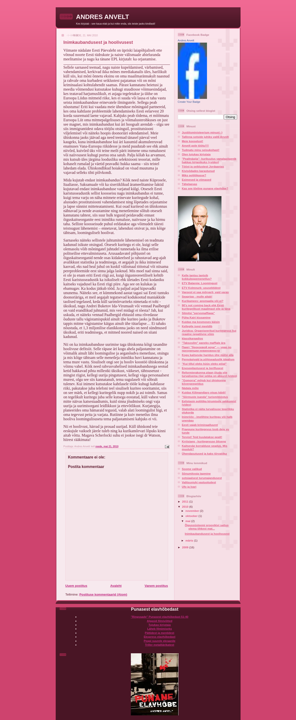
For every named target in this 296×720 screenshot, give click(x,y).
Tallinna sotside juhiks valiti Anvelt (205, 136)
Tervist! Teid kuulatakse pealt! (202, 437)
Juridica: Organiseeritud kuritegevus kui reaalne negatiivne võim (209, 332)
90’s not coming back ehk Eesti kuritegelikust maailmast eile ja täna (206, 307)
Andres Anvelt (186, 40)
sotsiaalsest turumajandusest (202, 477)
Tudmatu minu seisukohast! (200, 149)
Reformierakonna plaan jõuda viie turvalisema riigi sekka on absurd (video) (209, 374)
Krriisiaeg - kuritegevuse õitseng (204, 441)
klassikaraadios (192, 338)
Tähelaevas (189, 184)
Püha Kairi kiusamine (196, 317)
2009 (185, 547)
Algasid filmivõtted (159, 620)
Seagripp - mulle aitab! (197, 296)
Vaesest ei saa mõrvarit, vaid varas (205, 292)
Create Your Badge (189, 101)
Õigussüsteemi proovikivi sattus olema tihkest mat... (207, 527)
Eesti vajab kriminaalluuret (200, 424)
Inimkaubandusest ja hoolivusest (207, 533)
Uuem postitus (76, 586)
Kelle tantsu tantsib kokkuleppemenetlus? (197, 277)
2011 (185, 501)
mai (188, 521)
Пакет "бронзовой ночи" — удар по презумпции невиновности (207, 349)
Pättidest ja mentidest (159, 632)
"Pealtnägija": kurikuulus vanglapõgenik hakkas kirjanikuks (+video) (209, 160)
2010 (185, 506)
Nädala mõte (190, 388)
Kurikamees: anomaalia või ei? (203, 300)
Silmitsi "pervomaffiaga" (198, 313)
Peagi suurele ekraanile (159, 640)
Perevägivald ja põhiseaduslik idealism (208, 359)
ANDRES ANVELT (102, 16)
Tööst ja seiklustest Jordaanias (203, 166)
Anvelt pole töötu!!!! (195, 145)
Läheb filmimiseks (159, 628)
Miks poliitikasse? (194, 175)
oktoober (192, 515)
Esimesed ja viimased (196, 179)
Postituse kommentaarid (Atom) (103, 594)
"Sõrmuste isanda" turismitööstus (205, 396)
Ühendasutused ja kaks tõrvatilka (204, 453)
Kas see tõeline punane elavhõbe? (205, 188)
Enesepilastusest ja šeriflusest (202, 368)
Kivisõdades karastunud (198, 170)
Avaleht (115, 586)
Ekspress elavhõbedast (159, 636)
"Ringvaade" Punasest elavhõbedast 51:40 (159, 616)
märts (190, 540)
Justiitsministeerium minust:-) (202, 132)
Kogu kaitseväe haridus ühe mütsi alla (207, 354)
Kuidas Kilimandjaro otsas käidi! (204, 392)
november (193, 510)
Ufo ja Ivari (189, 486)
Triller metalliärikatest (159, 644)
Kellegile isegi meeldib (197, 326)
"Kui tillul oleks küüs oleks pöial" (204, 363)
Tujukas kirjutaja (159, 624)
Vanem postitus (156, 586)
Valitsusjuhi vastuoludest (199, 482)
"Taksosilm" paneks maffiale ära (203, 342)
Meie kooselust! (192, 141)
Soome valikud (192, 468)
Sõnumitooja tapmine (196, 473)
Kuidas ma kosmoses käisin (201, 321)
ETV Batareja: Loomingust (199, 283)
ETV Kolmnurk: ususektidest (201, 287)
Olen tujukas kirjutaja (196, 154)
